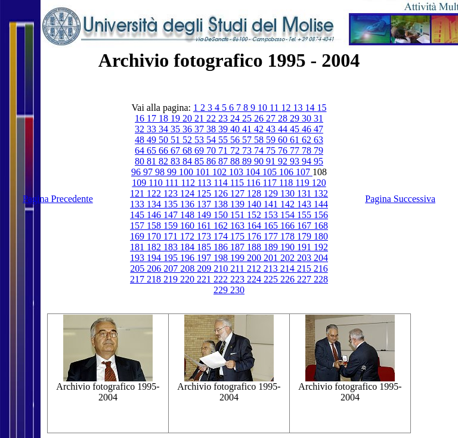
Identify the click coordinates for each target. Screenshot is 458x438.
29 (296, 118)
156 (321, 215)
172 (188, 236)
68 (188, 150)
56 (236, 140)
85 (200, 161)
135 (171, 204)
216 (321, 268)
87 (224, 161)
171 (171, 236)
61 (296, 140)
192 (321, 247)
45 (296, 129)
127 (238, 193)
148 (188, 215)
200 (255, 258)
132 (321, 193)
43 (272, 129)
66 (165, 150)
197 (205, 258)
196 (188, 258)
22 (212, 118)
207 (171, 268)
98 (161, 172)
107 (304, 172)
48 (141, 140)
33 (153, 129)
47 (318, 129)
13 (299, 107)
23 (224, 118)
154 (288, 215)
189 (272, 247)
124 (188, 193)
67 (176, 150)
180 (321, 236)
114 (221, 183)
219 (171, 279)
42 (260, 129)
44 (284, 129)
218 (155, 279)
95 (318, 161)
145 (138, 215)
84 (188, 161)
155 (305, 215)
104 (254, 172)
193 (138, 258)
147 (171, 215)
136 (188, 204)
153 (272, 215)
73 (248, 150)
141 (272, 204)
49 (153, 140)
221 (205, 279)
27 (272, 118)
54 (212, 140)
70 (212, 150)
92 (284, 161)
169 (138, 236)
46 (308, 129)
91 (272, 161)
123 (171, 193)
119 (303, 183)
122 (155, 193)
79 (318, 150)
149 (205, 215)
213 (272, 268)
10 (264, 107)
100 (187, 172)
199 (238, 258)
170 (155, 236)
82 (165, 161)
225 (272, 279)
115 (238, 183)
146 (155, 215)
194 (155, 258)
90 (260, 161)
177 (272, 236)
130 (288, 193)
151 (238, 215)
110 (156, 183)
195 (171, 258)
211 (238, 268)
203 (305, 258)
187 (238, 247)
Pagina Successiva (400, 199)
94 (308, 161)
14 (311, 107)
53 (200, 140)
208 (188, 268)
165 (272, 225)
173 (205, 236)
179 (305, 236)
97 (149, 172)
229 (221, 290)
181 (138, 247)
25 (248, 118)
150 (221, 215)
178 (288, 236)
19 (176, 118)
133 (138, 204)
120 (319, 183)
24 (236, 118)
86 (212, 161)
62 (308, 140)
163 (238, 225)
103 (237, 172)
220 (188, 279)
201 (272, 258)
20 (188, 118)
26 (260, 118)
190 (288, 247)
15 (321, 107)
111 (173, 183)
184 (188, 247)
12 (287, 107)
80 (141, 161)
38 (212, 129)
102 (220, 172)
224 (255, 279)
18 (165, 118)
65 (153, 150)
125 (205, 193)
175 (238, 236)
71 (224, 150)
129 (272, 193)
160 (188, 225)
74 (260, 150)
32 (141, 129)
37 (200, 129)
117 (271, 183)
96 (137, 172)
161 (205, 225)
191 (305, 247)
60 (284, 140)
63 (318, 140)
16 (141, 118)
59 (272, 140)
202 (288, 258)
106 (287, 172)
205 (138, 268)
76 (284, 150)
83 (176, 161)
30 (308, 118)
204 (321, 258)
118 (287, 183)
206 (155, 268)
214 (288, 268)
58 (260, 140)
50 (165, 140)
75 (272, 150)
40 (236, 129)
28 (284, 118)
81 (153, 161)
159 (171, 225)
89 (248, 161)
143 (305, 204)
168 (321, 225)
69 (200, 150)
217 (138, 279)
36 (188, 129)
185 (205, 247)
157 (138, 225)
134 (155, 204)
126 (221, 193)
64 (141, 150)
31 (318, 118)
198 (221, 258)
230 (237, 290)
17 (153, 118)
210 (221, 268)
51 (176, 140)
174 (221, 236)
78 (308, 150)
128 (255, 193)
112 (189, 183)
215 (305, 268)
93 (296, 161)
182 (155, 247)
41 (248, 129)
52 (188, 140)
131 (305, 193)
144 (321, 204)
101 (204, 172)
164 (255, 225)
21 (200, 118)
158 (155, 225)
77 (296, 150)
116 (254, 183)
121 (138, 193)
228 (321, 279)
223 (238, 279)
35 (176, 129)
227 (305, 279)
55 (224, 140)
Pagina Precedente (58, 199)
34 (165, 129)
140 (255, 204)
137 (205, 204)
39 (224, 129)
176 (255, 236)
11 (275, 107)
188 (255, 247)
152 (255, 215)
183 (171, 247)
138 (221, 204)
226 (288, 279)
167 (305, 225)
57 (248, 140)
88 (236, 161)
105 (270, 172)
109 (140, 183)
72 (236, 150)
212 (255, 268)
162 (221, 225)
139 (238, 204)
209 (205, 268)
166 (288, 225)
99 (173, 172)
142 (288, 204)
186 (221, 247)
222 (221, 279)
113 (205, 183)
